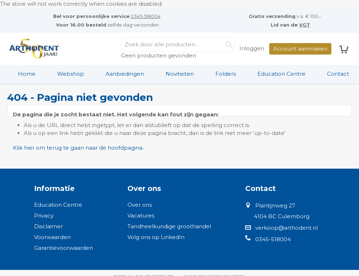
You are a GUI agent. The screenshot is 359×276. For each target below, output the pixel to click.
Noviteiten (179, 73)
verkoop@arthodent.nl (286, 227)
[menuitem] (26, 74)
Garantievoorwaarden (63, 247)
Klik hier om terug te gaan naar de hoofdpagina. (78, 147)
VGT (304, 25)
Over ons (139, 204)
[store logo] (34, 49)
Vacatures (140, 215)
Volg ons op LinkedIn (156, 237)
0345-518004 (145, 16)
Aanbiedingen (125, 73)
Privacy (43, 215)
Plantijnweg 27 (275, 205)
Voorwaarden (52, 237)
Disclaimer (48, 226)
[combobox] (178, 44)
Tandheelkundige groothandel (169, 226)
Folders (225, 73)
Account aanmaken (300, 48)
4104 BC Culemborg (281, 216)
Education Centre (281, 73)
